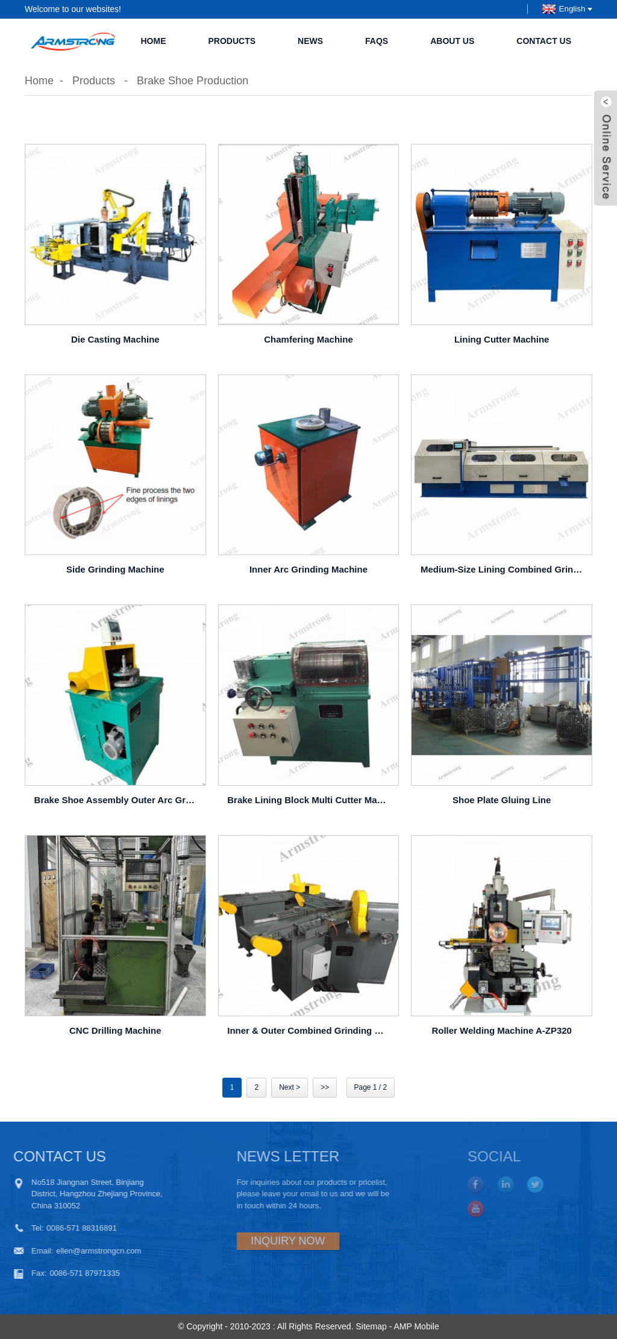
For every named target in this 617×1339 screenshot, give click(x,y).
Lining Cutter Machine (502, 339)
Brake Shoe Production (192, 81)
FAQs (376, 41)
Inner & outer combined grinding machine (310, 1030)
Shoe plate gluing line (502, 800)
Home (153, 41)
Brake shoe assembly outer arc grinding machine (117, 800)
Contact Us (543, 41)
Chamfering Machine (308, 339)
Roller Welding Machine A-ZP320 (501, 1030)
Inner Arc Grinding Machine (308, 569)
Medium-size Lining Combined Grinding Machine (503, 569)
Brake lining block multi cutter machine (310, 800)
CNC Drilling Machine (115, 1030)
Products (231, 41)
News (310, 41)
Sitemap (370, 1326)
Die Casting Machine (115, 339)
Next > (289, 1087)
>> (325, 1087)
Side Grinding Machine (115, 569)
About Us (452, 41)
